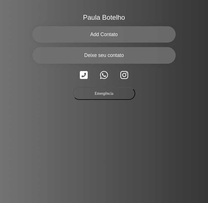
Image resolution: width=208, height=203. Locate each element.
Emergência (104, 93)
